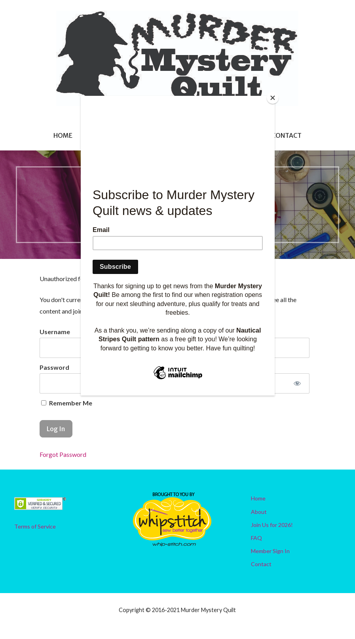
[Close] (273, 98)
